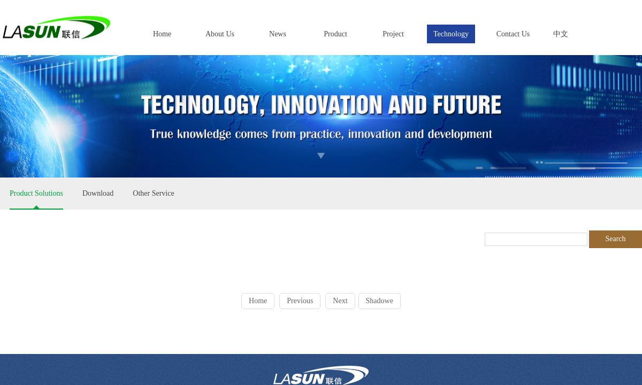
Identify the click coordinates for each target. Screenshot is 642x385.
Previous (300, 301)
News (277, 34)
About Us (219, 34)
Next (340, 301)
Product (335, 34)
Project (393, 34)
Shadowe (379, 301)
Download (97, 193)
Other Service (153, 193)
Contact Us (513, 34)
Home (162, 34)
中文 (560, 34)
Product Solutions (36, 193)
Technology (451, 34)
